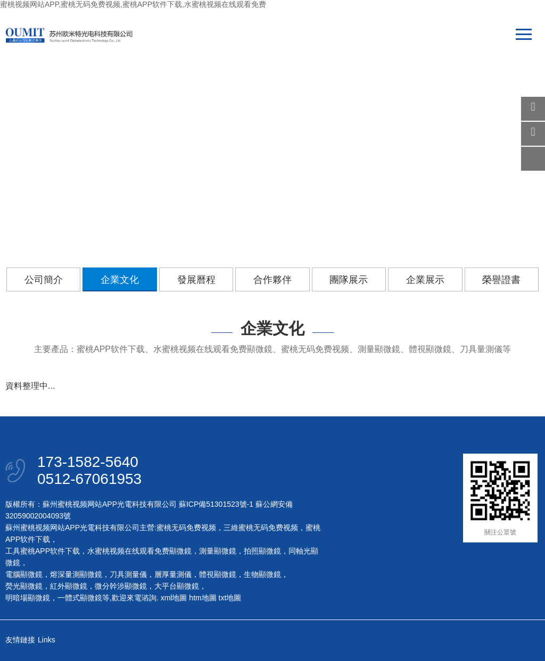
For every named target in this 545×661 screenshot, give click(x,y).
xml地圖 (174, 597)
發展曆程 (196, 279)
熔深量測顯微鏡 (76, 574)
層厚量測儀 (173, 574)
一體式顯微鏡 (79, 597)
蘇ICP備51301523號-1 (216, 504)
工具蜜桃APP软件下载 (42, 551)
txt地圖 (230, 597)
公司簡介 (43, 279)
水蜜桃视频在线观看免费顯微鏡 (139, 551)
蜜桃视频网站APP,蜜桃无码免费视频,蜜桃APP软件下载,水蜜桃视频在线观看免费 (133, 4)
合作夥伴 (272, 279)
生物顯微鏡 (262, 574)
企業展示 (425, 279)
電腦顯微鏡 (24, 574)
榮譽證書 (501, 279)
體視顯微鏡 (217, 574)
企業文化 (120, 279)
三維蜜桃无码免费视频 (261, 527)
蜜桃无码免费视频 (186, 527)
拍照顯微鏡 (262, 551)
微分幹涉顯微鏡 (121, 586)
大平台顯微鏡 (176, 586)
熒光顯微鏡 (24, 586)
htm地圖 (202, 597)
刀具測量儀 (128, 574)
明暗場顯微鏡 (27, 597)
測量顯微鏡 (217, 551)
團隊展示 (348, 279)
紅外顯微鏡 (68, 586)
